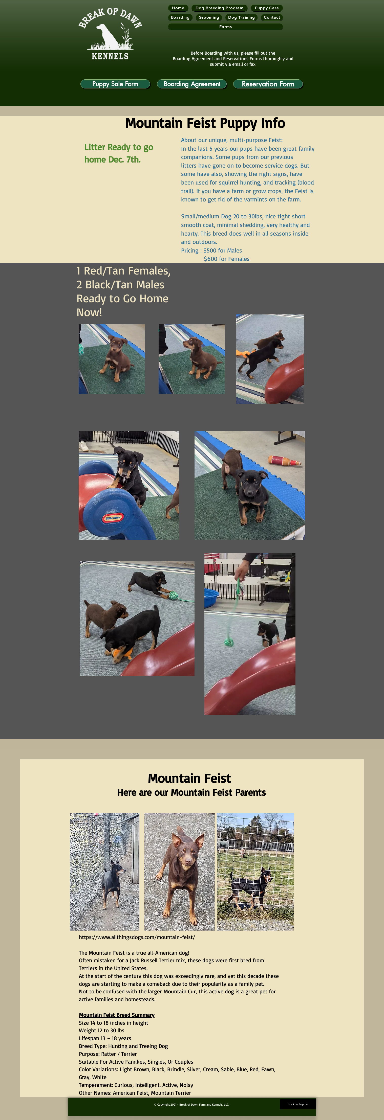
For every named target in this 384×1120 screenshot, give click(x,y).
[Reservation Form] (268, 83)
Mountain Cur (180, 991)
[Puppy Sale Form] (115, 83)
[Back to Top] (298, 1104)
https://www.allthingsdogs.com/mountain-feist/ (137, 936)
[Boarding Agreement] (192, 83)
